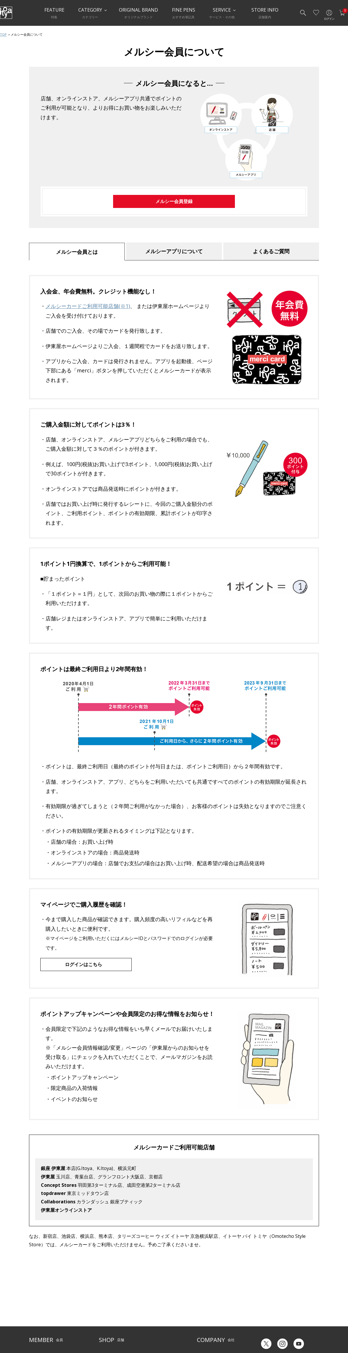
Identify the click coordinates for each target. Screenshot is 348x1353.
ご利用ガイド (39, 1294)
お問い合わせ (39, 1312)
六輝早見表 (267, 1298)
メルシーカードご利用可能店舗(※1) (88, 306)
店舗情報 (148, 1303)
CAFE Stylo (107, 1321)
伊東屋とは (205, 1294)
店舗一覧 (106, 1294)
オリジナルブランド (212, 1303)
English (289, 1329)
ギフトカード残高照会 (275, 1307)
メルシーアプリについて (174, 251)
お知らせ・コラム (155, 1312)
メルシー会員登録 (174, 201)
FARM (103, 1330)
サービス (148, 1294)
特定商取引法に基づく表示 (50, 1330)
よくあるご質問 (271, 251)
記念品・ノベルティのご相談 (219, 1312)
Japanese (265, 1329)
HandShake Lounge (114, 1312)
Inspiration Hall (111, 1303)
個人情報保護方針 (43, 1321)
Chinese (312, 1329)
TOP (3, 34)
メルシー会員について (46, 1303)
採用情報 (204, 1321)
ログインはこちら (83, 964)
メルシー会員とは (77, 251)
